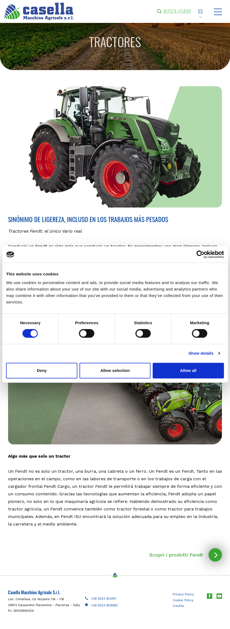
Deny (42, 370)
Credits (178, 606)
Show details (201, 353)
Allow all (188, 370)
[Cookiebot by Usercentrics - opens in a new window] (200, 254)
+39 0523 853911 (103, 598)
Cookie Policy (183, 600)
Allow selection (115, 370)
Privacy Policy (183, 594)
